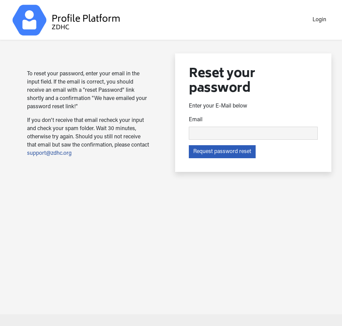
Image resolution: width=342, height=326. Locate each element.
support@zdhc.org (49, 153)
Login (319, 20)
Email (196, 120)
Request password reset (222, 151)
